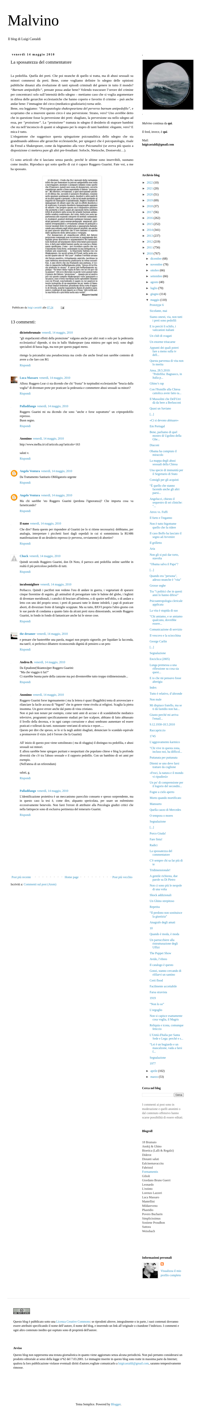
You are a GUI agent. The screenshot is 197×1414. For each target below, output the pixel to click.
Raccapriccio (158, 730)
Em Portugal (157, 426)
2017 (150, 212)
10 (151, 928)
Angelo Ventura (30, 471)
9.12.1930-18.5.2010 (162, 724)
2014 (150, 229)
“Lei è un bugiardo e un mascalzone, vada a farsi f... (166, 1048)
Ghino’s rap (157, 383)
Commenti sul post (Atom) (40, 884)
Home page (72, 877)
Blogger (116, 1404)
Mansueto (156, 803)
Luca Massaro (29, 377)
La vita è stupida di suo (164, 610)
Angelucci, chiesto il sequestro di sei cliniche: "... (166, 502)
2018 (150, 206)
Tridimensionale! (160, 870)
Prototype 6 (157, 305)
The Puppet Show (160, 953)
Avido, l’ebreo (158, 959)
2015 (150, 224)
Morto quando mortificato (165, 797)
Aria (152, 548)
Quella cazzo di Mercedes (165, 809)
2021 (150, 188)
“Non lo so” (157, 1004)
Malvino (33, 20)
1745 (153, 736)
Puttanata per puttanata (163, 757)
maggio (155, 299)
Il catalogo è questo (161, 965)
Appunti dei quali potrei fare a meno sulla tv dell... (164, 351)
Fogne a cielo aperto (162, 792)
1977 (153, 1063)
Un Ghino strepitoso (162, 901)
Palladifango (28, 406)
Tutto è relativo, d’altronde (166, 693)
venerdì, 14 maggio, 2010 (57, 332)
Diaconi (154, 445)
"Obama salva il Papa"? (164, 564)
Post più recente (21, 877)
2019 (150, 200)
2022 (150, 182)
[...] (152, 414)
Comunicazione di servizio (166, 629)
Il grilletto (156, 542)
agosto (154, 282)
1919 (153, 998)
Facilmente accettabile (163, 986)
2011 (150, 247)
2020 (150, 194)
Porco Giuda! (158, 833)
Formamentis (150, 1171)
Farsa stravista (158, 992)
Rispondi (25, 365)
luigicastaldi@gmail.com (133, 1363)
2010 (150, 253)
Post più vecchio (122, 877)
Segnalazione (158, 653)
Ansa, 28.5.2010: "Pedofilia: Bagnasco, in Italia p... (166, 374)
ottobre (155, 270)
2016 (150, 217)
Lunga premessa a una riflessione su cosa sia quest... (164, 668)
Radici (154, 845)
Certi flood (156, 980)
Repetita (155, 906)
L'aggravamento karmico (165, 742)
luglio (154, 288)
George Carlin (158, 641)
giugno (154, 294)
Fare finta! (156, 839)
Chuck (24, 556)
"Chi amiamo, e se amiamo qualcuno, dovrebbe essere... (166, 620)
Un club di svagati (161, 335)
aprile (154, 1070)
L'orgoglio (156, 1010)
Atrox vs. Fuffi (159, 512)
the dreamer (28, 633)
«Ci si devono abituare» (164, 420)
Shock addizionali (160, 895)
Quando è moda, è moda (164, 934)
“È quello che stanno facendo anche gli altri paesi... (165, 489)
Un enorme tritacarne (162, 341)
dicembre (156, 258)
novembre (156, 264)
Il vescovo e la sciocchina (165, 635)
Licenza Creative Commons (73, 1321)
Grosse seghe (158, 585)
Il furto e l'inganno (161, 517)
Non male (156, 699)
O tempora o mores (161, 815)
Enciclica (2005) (160, 659)
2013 (150, 235)
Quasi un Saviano (160, 408)
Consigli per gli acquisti (164, 479)
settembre (156, 276)
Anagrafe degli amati (162, 922)
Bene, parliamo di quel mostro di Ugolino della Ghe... (165, 435)
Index (153, 687)
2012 (150, 241)
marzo (154, 1076)
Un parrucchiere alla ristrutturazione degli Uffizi (164, 943)
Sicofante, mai (158, 310)
